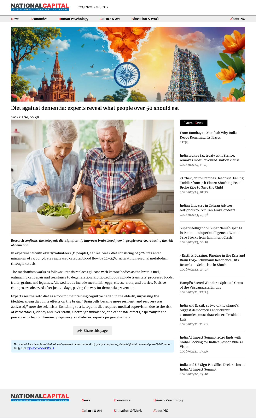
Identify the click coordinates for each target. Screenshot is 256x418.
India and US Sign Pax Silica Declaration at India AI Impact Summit (212, 367)
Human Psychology (73, 19)
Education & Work (145, 19)
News (15, 19)
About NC (237, 19)
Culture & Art (110, 19)
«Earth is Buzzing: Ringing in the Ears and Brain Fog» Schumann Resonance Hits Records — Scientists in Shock (212, 260)
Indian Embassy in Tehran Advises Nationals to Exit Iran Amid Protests (207, 207)
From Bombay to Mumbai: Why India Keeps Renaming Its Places (208, 135)
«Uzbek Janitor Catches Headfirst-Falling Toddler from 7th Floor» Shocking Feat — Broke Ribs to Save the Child (212, 182)
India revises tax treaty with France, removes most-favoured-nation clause (210, 157)
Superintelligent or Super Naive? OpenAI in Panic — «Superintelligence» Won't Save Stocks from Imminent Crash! (211, 232)
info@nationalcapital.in (40, 348)
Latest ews (193, 123)
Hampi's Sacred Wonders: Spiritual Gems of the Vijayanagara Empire (211, 285)
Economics (39, 19)
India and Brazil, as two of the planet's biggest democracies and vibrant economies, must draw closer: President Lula (210, 312)
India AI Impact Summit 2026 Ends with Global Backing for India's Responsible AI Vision (211, 342)
